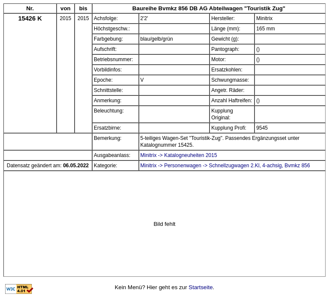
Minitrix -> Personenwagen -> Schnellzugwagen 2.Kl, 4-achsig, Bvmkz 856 (225, 166)
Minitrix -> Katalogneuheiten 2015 (179, 155)
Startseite (200, 287)
